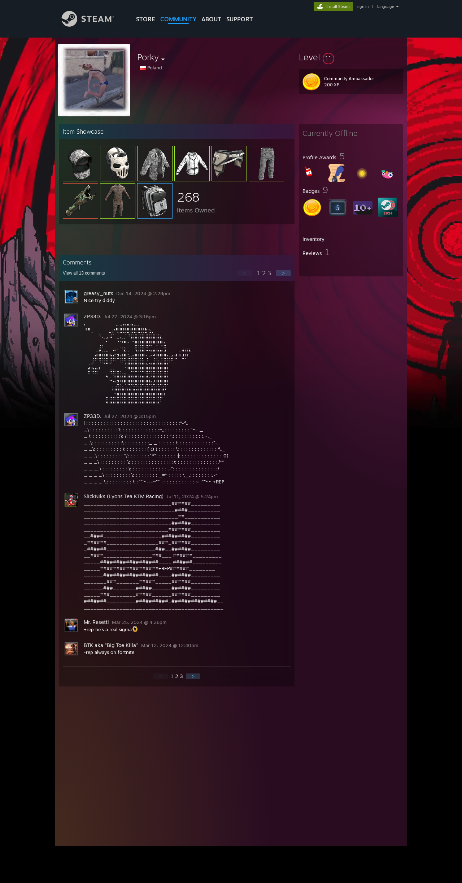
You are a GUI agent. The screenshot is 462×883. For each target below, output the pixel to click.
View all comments (84, 273)
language (385, 6)
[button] (351, 57)
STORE (145, 19)
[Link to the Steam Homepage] (93, 25)
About (211, 19)
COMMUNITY (178, 19)
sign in (363, 6)
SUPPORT (239, 19)
